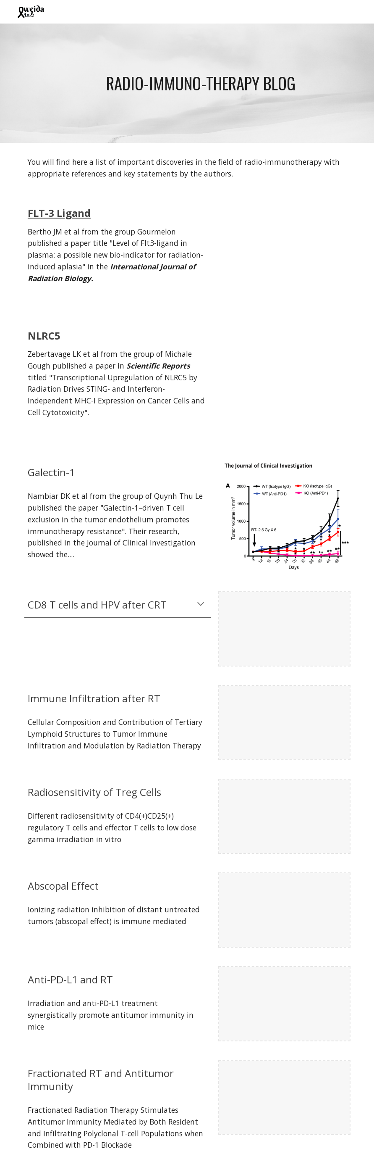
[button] (201, 605)
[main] (201, 83)
